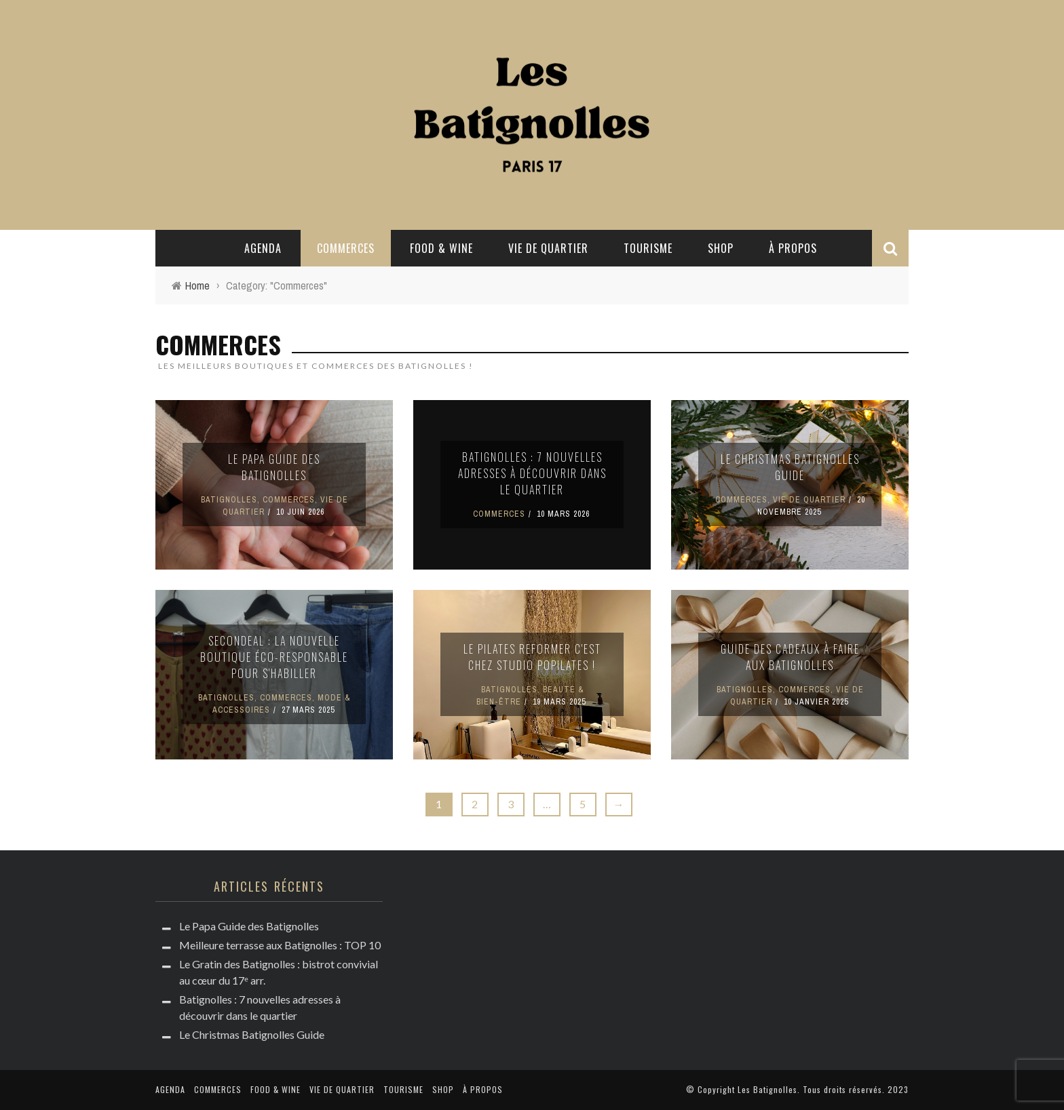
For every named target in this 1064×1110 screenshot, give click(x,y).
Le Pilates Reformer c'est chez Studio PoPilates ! (532, 657)
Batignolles (229, 499)
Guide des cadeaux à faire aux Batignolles (790, 657)
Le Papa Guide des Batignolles (274, 467)
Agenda (263, 248)
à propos (793, 248)
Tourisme (648, 248)
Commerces (346, 248)
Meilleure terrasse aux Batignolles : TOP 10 (280, 944)
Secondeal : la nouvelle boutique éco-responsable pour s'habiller (274, 657)
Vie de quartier (548, 248)
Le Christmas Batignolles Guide (790, 467)
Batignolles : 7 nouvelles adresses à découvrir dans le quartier (532, 473)
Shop (721, 248)
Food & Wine (441, 248)
